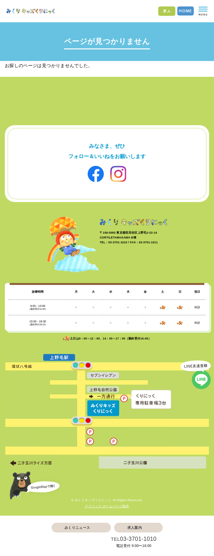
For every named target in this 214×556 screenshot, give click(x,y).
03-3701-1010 (138, 539)
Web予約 (77, 542)
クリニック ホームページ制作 (107, 506)
